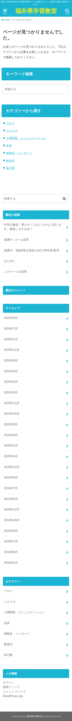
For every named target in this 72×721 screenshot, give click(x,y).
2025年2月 (11, 339)
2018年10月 (11, 520)
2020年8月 (11, 435)
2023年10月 (11, 413)
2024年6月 (11, 371)
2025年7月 (11, 328)
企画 (9, 145)
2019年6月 (11, 498)
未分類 (10, 168)
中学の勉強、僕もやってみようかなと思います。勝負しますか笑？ (33, 227)
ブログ (10, 123)
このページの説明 (15, 271)
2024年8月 (11, 360)
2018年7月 (11, 541)
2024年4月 (11, 392)
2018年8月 (11, 530)
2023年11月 (11, 403)
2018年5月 (11, 562)
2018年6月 (11, 552)
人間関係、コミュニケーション (26, 138)
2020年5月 (11, 445)
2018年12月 (11, 509)
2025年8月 (11, 317)
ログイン (8, 682)
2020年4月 (11, 456)
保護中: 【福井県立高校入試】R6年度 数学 (31, 250)
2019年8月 (11, 477)
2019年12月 (11, 467)
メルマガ (12, 130)
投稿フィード (11, 687)
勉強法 (10, 160)
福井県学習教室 (36, 10)
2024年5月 (11, 381)
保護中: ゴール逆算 (16, 239)
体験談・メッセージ (19, 153)
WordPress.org (13, 696)
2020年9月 (11, 424)
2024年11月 (11, 349)
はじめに (9, 260)
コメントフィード (14, 691)
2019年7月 (11, 488)
